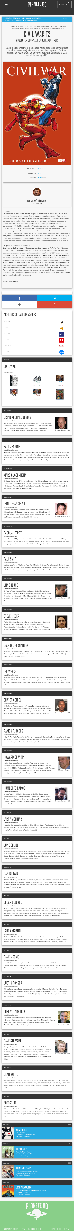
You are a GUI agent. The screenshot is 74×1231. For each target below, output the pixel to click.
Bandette (33, 620)
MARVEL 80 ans (18, 508)
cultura (34, 330)
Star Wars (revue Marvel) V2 (33, 911)
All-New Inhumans (15, 883)
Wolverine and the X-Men (57, 535)
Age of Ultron (14, 426)
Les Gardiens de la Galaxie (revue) (23, 537)
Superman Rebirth (9, 676)
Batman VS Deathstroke (45, 673)
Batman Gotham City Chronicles (30, 852)
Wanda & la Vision (36, 707)
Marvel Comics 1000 (31, 508)
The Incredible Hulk (39, 904)
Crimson (6, 797)
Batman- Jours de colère (12, 964)
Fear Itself (34, 678)
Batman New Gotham (22, 620)
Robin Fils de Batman (40, 735)
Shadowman (15, 1016)
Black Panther (13, 1081)
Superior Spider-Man (30, 797)
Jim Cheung (11, 581)
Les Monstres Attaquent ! (12, 513)
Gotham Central (21, 623)
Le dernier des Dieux (54, 1076)
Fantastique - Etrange (48, 24)
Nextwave (29, 961)
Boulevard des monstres (35, 453)
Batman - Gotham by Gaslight (13, 647)
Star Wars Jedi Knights (35, 477)
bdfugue (34, 336)
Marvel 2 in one (23, 594)
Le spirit (39, 566)
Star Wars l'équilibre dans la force (56, 904)
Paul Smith (10, 555)
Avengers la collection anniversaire (19, 424)
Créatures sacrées (23, 709)
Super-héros (60, 24)
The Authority (19, 937)
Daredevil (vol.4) (24, 482)
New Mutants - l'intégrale (38, 561)
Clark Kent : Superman (16, 618)
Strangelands (24, 935)
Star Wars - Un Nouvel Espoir (34, 764)
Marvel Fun (55, 1107)
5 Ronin (17, 652)
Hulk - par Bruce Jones (30, 676)
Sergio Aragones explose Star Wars (32, 964)
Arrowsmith (7, 1013)
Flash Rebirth (49, 964)
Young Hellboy (8, 1043)
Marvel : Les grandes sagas (27, 566)
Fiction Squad (45, 456)
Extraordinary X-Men (44, 797)
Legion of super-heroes (33, 589)
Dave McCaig (11, 953)
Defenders (20, 987)
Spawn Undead (43, 451)
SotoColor (10, 1099)
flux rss (41, 1225)
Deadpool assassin (23, 906)
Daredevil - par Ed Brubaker (51, 1081)
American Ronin (41, 1076)
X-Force (25, 823)
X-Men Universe (20, 540)
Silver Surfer (15, 1047)
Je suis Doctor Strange (61, 561)
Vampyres (29, 625)
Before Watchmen (59, 849)
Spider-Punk (8, 702)
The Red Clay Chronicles (43, 875)
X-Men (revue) (39, 537)
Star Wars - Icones (54, 735)
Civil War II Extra (47, 479)
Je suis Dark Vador (44, 733)
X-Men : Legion (44, 1016)
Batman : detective (10, 875)
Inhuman (36, 513)
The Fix (6, 618)
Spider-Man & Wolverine (19, 477)
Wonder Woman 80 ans (29, 733)
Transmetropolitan (9, 623)
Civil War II (21, 419)
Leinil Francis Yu (14, 500)
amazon (34, 318)
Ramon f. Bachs (13, 727)
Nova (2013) (44, 1105)
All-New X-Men (36, 563)
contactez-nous (28, 1225)
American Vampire (39, 959)
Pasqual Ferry (13, 529)
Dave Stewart (12, 1037)
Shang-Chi (16, 589)
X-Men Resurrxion (19, 479)
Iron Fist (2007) (46, 647)
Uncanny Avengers (10, 823)
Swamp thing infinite (34, 847)
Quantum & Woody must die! (30, 1016)
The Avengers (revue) (41, 540)
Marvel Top (56, 650)
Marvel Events (42, 678)
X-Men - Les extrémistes (29, 795)
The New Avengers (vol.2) (28, 769)
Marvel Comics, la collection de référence (16, 821)
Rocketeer (7, 477)
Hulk (31, 540)
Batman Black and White (38, 766)
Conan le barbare (32, 650)
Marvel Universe (14, 769)
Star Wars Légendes (25, 735)
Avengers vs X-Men (35, 823)
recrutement (64, 1225)
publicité (52, 1225)
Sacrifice (18, 959)
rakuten (34, 342)
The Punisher (21, 880)
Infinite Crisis (25, 766)
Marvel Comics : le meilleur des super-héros (17, 563)
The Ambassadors (19, 702)
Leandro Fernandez (16, 641)
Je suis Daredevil (53, 678)
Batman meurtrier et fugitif (33, 618)
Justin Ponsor (13, 979)
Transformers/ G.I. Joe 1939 (51, 847)
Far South (37, 647)
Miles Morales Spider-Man (50, 985)
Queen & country (9, 652)
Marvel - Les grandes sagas (29, 426)
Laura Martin (12, 927)
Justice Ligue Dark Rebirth (44, 849)
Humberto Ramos (14, 784)
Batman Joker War (15, 707)
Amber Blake (48, 878)
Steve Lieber (11, 612)
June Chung (11, 841)
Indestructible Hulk (26, 513)
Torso (42, 419)
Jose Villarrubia (14, 1008)
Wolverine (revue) (57, 537)
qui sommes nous (11, 1225)
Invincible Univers (9, 959)
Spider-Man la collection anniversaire (33, 704)
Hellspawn (7, 448)
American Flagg (29, 759)
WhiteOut (22, 625)
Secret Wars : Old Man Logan (39, 482)
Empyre (22, 589)
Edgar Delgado (13, 898)
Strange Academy (9, 790)
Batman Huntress (9, 673)
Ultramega (23, 1047)
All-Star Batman (55, 1078)
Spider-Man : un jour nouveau (53, 477)
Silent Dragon (43, 508)
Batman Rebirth (31, 673)
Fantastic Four (47, 566)
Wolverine (50, 561)
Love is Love (37, 479)
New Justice (22, 535)
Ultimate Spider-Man (10, 419)
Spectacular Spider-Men (30, 790)
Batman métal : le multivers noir (26, 1078)
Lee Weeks (10, 668)
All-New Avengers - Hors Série (47, 880)
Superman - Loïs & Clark (45, 676)
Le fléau (36, 933)
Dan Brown (11, 870)
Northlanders (15, 650)
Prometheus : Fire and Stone (26, 875)
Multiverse (34, 424)
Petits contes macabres (30, 1050)
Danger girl (63, 985)
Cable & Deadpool (20, 1109)
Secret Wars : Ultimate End (58, 482)
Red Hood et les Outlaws (60, 875)
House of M (47, 707)
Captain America (15, 766)
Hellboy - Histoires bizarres (42, 625)
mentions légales (39, 1228)
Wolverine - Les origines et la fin (54, 453)
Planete (37, 4)
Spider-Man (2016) (34, 990)
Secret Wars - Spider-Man (16, 992)
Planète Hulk (62, 937)
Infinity (27, 738)
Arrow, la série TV (27, 484)
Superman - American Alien (50, 852)
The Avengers (22, 990)
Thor (27, 540)
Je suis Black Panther (41, 535)
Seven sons (23, 847)
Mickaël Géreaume (39, 197)
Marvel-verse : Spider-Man (28, 451)
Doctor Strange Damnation (34, 878)
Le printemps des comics (57, 451)
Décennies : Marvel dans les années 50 (16, 761)
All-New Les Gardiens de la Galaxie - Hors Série (36, 1107)
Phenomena (31, 421)
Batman (19, 676)
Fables (32, 738)
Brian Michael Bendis (17, 413)
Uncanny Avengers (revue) (51, 823)
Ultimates (19, 826)
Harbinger (61, 880)
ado (17, 24)
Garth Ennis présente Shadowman (50, 448)
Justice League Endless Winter (25, 849)
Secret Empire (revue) (37, 510)
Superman (7, 505)
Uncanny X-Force (56, 990)
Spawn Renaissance (34, 456)
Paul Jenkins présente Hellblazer (28, 448)
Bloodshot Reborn (9, 1021)
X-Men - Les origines (45, 650)
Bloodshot (41, 761)
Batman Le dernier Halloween (31, 1043)
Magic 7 (19, 1021)
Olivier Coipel (12, 696)
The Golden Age (23, 561)
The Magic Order (35, 709)
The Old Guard (28, 647)
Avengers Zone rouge (33, 702)
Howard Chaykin (14, 753)
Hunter (23, 652)
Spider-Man (26, 707)
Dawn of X (14, 505)
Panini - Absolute (60, 22)
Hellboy (6, 1055)
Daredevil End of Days (19, 421)
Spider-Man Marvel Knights (52, 935)
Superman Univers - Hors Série (20, 678)
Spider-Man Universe (59, 878)
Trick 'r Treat (12, 1018)
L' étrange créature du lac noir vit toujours (38, 1052)
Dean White (11, 1070)
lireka (34, 348)
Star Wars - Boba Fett (53, 961)
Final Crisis (30, 535)
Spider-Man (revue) (33, 623)
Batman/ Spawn (27, 959)
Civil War (10, 362)
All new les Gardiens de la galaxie (14, 878)
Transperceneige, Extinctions (35, 1013)
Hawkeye (40, 620)
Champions (17, 795)
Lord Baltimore (32, 1047)
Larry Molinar (13, 815)
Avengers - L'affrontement (51, 911)
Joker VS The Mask (10, 733)
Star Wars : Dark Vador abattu (28, 505)
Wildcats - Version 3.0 (30, 826)
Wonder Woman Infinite (17, 587)
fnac (34, 324)
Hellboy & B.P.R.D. (16, 1050)
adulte (22, 24)
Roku (19, 733)
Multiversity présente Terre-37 (13, 759)
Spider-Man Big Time (38, 792)
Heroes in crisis (20, 673)
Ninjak (47, 1018)
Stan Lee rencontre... (20, 453)
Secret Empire (24, 510)
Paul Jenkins (12, 443)
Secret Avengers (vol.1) (34, 1109)
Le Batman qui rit (17, 592)
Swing (48, 592)
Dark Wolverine (17, 1105)
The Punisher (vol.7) (58, 647)
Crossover (37, 24)
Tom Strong (33, 761)
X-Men (17, 510)
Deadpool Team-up (16, 797)
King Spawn (30, 587)
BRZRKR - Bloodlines (17, 1052)
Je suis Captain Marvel (11, 594)
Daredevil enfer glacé (10, 1076)
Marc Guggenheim (15, 471)
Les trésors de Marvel (10, 561)
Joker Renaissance (39, 961)
